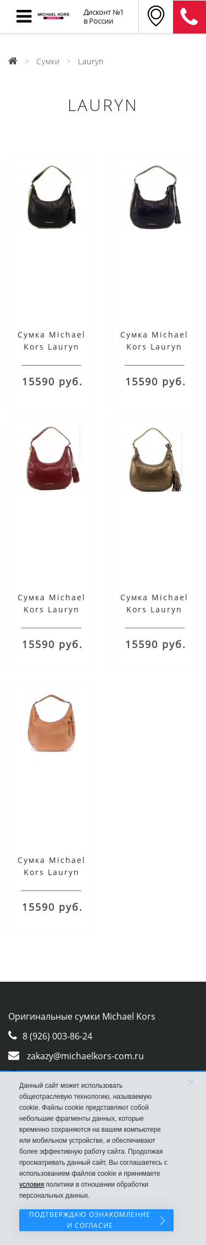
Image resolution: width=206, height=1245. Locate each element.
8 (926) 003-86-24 (57, 1036)
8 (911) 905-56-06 (189, 17)
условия (31, 1184)
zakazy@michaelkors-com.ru (85, 1056)
